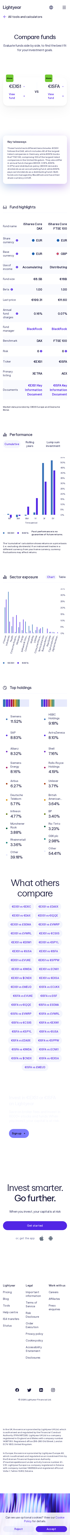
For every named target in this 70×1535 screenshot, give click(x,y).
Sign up (19, 1133)
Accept (51, 1529)
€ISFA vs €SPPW (48, 1040)
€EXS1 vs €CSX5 (49, 933)
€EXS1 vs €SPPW (49, 960)
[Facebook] (17, 1390)
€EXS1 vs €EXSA (49, 978)
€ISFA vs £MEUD (35, 1067)
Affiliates (54, 1299)
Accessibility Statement (34, 1349)
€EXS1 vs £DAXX (48, 906)
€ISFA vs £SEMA (49, 1004)
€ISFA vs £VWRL (49, 1013)
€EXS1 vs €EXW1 (21, 942)
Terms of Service (31, 1304)
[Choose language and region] (51, 7)
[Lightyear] (12, 7)
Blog (6, 1299)
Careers (54, 1292)
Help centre (10, 1312)
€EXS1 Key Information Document (33, 390)
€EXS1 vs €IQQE (48, 915)
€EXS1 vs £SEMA (20, 924)
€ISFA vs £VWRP (20, 1013)
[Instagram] (53, 1390)
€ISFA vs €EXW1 (49, 1022)
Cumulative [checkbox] (11, 444)
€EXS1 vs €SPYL (49, 942)
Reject (18, 1529)
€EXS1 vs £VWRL (21, 933)
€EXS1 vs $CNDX (21, 978)
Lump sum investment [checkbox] (53, 444)
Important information (33, 1294)
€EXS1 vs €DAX (21, 915)
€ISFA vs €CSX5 (21, 1022)
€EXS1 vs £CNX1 (49, 969)
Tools (6, 1305)
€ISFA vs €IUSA (48, 1031)
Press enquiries (54, 1307)
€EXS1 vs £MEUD (21, 987)
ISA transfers (11, 1319)
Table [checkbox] (62, 577)
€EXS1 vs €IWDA (21, 969)
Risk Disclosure (32, 1314)
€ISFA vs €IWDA (22, 1049)
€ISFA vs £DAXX (21, 1040)
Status (7, 1325)
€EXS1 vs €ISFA (48, 951)
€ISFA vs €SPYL (22, 1031)
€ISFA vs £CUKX (49, 987)
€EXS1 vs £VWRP (49, 924)
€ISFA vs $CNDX (21, 1058)
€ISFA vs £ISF (48, 996)
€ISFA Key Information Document (58, 390)
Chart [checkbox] (51, 577)
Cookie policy (34, 1340)
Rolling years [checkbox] (30, 444)
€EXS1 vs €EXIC (21, 906)
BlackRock (34, 329)
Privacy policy (34, 1334)
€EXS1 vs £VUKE (21, 960)
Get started (35, 1225)
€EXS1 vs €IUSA (22, 951)
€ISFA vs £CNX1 (48, 1049)
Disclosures (33, 1357)
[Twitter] (29, 1390)
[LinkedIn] (41, 1390)
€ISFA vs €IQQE (21, 1004)
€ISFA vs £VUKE (23, 996)
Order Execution (32, 1325)
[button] (17, 86)
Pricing (7, 1292)
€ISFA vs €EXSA (49, 1058)
